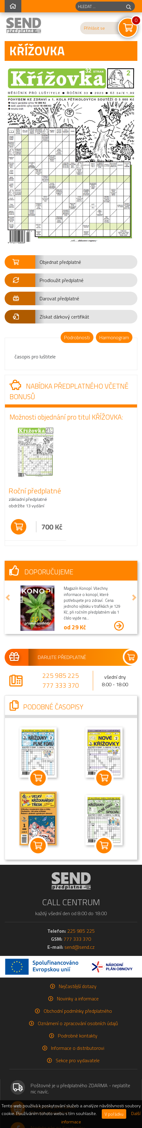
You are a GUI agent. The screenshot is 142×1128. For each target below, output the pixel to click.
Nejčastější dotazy (78, 986)
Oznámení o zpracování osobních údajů (78, 1023)
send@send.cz (79, 947)
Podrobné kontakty (77, 1035)
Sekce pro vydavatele (78, 1060)
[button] (71, 262)
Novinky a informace (78, 998)
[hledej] (129, 6)
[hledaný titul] (99, 6)
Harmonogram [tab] (114, 337)
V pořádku (114, 1114)
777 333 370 (60, 685)
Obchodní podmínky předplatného (78, 1011)
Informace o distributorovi (77, 1048)
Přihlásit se (94, 28)
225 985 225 (60, 675)
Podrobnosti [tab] (77, 337)
